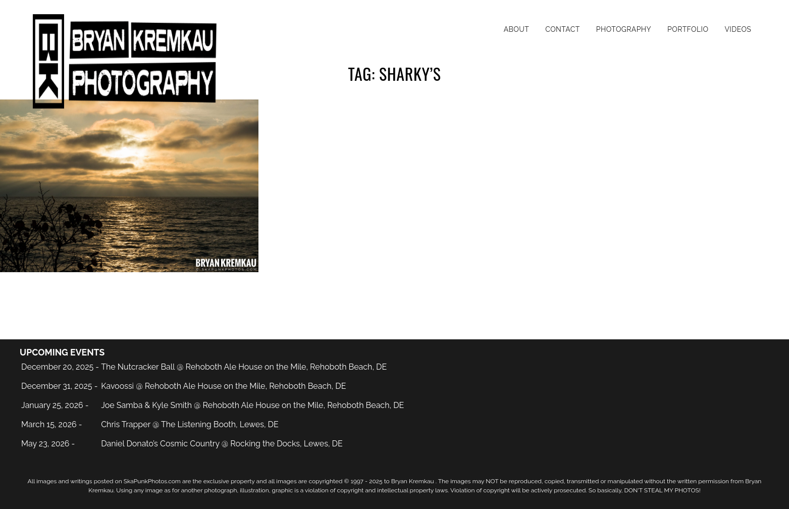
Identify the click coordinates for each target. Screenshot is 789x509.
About (517, 29)
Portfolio (687, 29)
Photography (623, 29)
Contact (562, 29)
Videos (737, 29)
